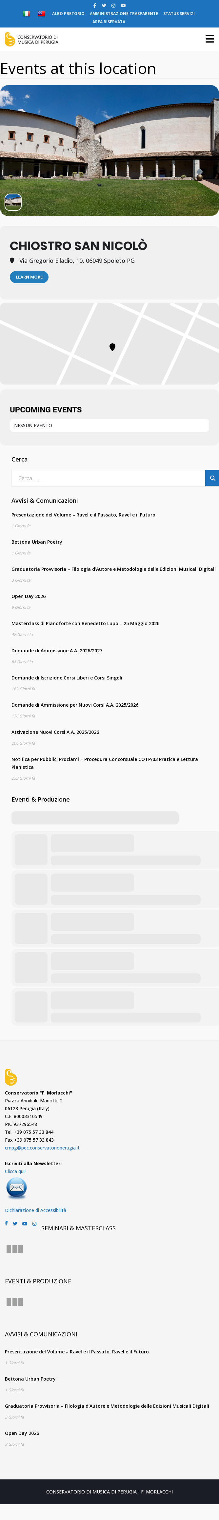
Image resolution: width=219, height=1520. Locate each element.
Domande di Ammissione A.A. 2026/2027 (56, 650)
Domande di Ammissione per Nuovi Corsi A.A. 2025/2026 (74, 705)
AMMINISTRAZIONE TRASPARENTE (124, 13)
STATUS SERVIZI (179, 13)
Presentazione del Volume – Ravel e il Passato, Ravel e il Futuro (83, 515)
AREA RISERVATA (108, 22)
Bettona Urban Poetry (36, 542)
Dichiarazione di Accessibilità (35, 1210)
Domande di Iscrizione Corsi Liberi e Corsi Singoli (66, 678)
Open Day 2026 (28, 596)
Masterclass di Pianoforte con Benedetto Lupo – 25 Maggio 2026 (85, 623)
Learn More (29, 277)
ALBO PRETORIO (68, 13)
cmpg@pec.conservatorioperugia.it (42, 1148)
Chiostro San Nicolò (78, 246)
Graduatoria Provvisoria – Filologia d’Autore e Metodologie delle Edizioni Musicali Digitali (113, 569)
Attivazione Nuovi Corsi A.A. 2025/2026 (55, 732)
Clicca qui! (15, 1171)
